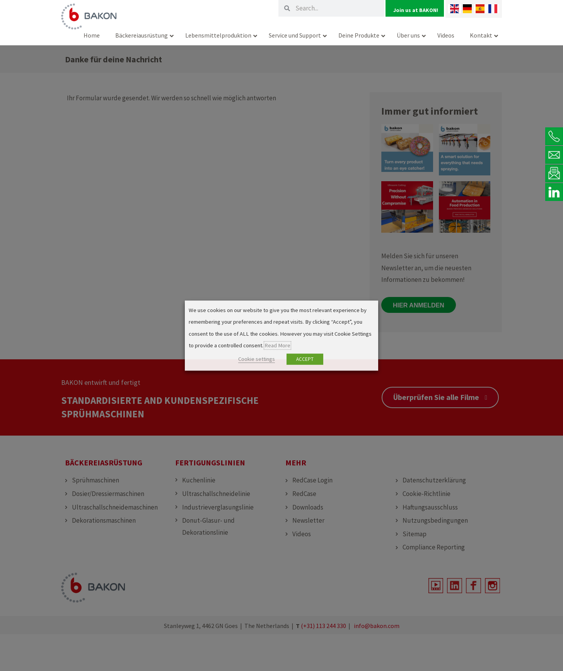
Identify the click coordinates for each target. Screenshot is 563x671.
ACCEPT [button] (305, 359)
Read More (277, 345)
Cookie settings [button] (256, 358)
